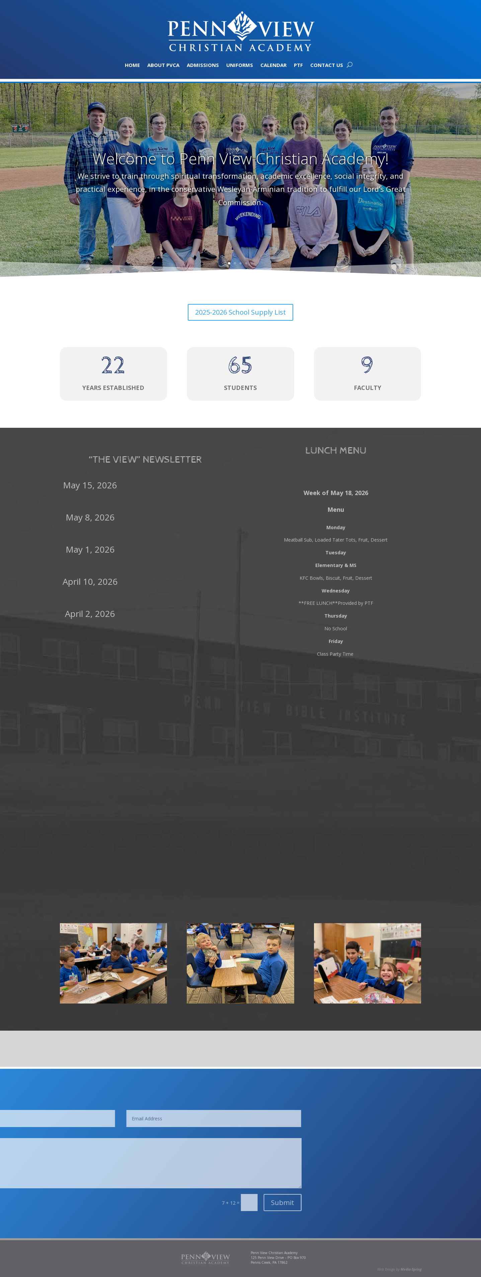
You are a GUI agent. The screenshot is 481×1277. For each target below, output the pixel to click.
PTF (298, 64)
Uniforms (239, 64)
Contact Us (326, 64)
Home (132, 64)
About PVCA (163, 64)
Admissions (203, 64)
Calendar (273, 64)
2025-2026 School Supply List (240, 312)
